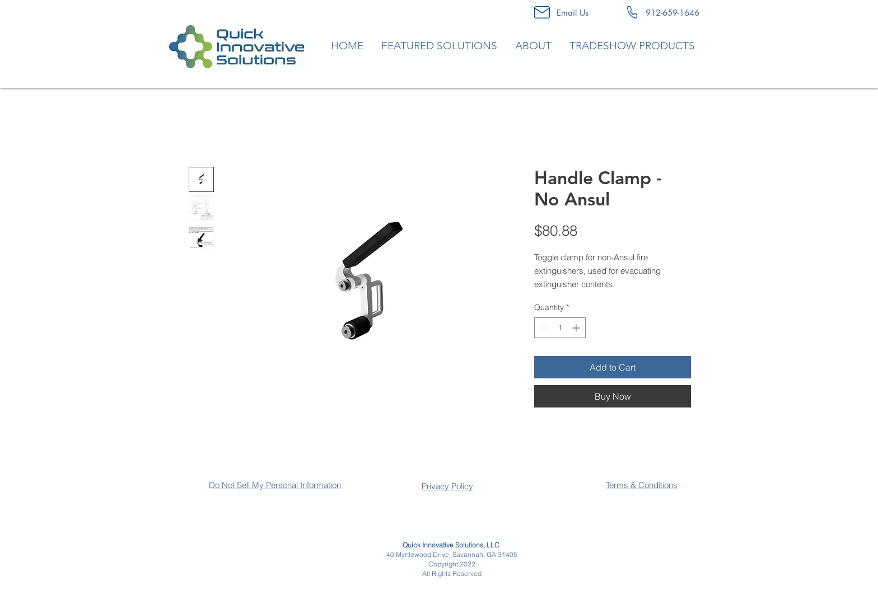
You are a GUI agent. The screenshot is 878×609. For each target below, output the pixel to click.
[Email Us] (572, 12)
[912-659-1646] (672, 12)
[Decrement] (543, 328)
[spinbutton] (560, 328)
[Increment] (577, 328)
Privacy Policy (447, 486)
